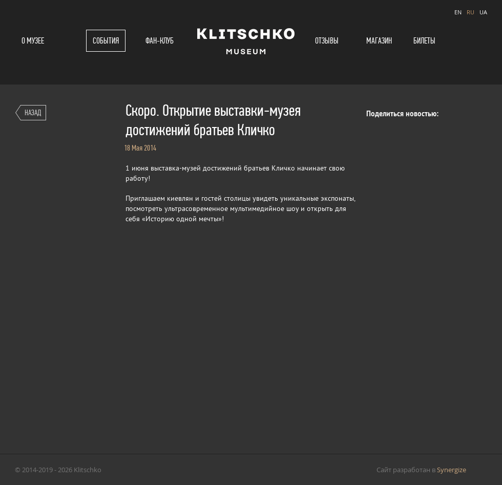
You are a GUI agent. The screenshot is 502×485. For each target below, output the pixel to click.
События (106, 40)
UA (483, 12)
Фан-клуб (159, 40)
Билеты (424, 40)
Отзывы (327, 40)
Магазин (379, 40)
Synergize (451, 469)
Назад (33, 112)
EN (458, 12)
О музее (33, 40)
